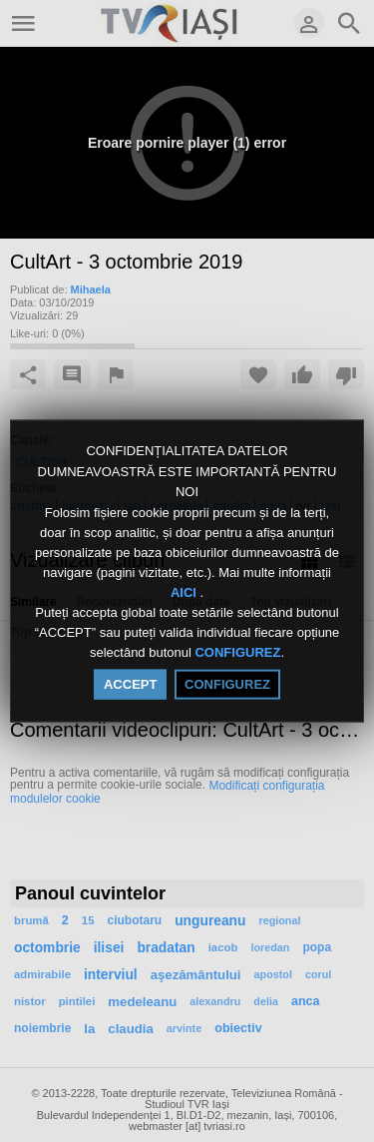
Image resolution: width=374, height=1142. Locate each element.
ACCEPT (130, 683)
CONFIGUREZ (237, 652)
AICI (185, 592)
